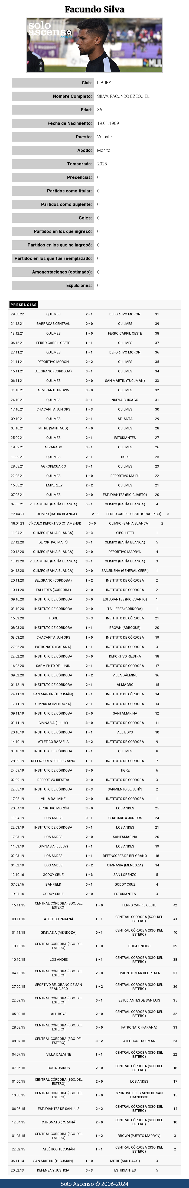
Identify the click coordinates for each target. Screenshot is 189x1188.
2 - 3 (89, 789)
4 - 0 (89, 428)
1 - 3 (89, 409)
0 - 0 (89, 324)
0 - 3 (89, 533)
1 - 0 (89, 333)
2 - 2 (89, 362)
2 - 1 (89, 314)
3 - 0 (89, 723)
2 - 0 (89, 552)
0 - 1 (89, 371)
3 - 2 (89, 742)
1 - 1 (89, 343)
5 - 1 (89, 504)
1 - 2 (89, 580)
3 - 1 (89, 400)
